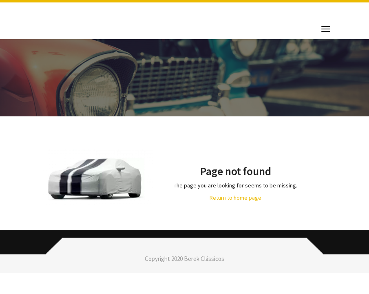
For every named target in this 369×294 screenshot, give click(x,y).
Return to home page (235, 197)
